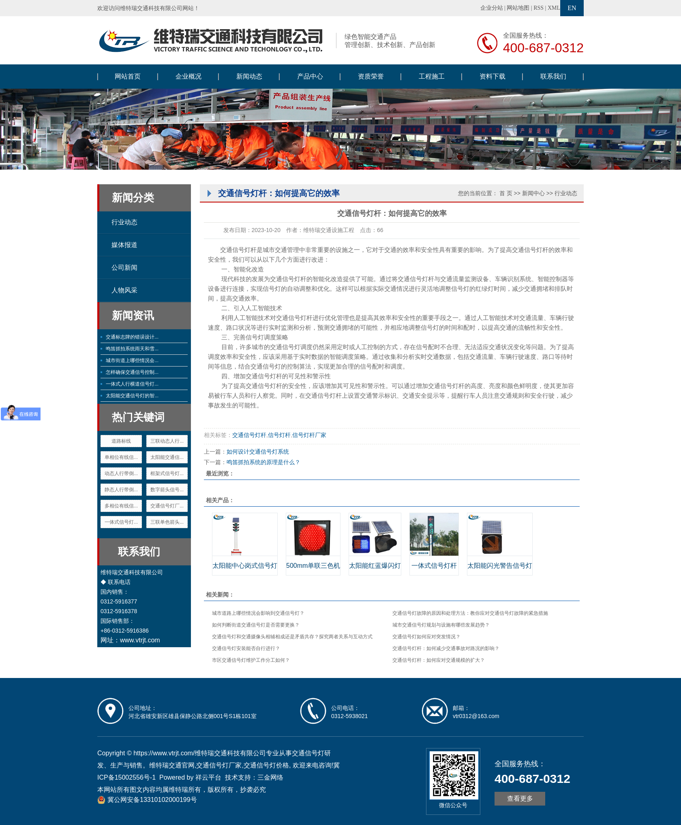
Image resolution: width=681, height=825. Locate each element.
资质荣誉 (371, 76)
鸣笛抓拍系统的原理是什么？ (263, 462)
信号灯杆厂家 (309, 435)
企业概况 (188, 76)
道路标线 (121, 441)
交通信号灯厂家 (219, 765)
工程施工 (432, 76)
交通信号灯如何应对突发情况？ (426, 637)
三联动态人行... (167, 441)
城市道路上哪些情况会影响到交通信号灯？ (258, 613)
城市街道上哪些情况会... (132, 360)
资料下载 (492, 76)
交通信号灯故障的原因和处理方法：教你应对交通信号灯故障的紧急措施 (470, 613)
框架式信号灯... (167, 473)
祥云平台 (208, 777)
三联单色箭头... (167, 522)
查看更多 (520, 798)
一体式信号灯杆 (434, 565)
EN (572, 7)
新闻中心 (533, 193)
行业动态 (124, 222)
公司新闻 (124, 267)
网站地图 (518, 8)
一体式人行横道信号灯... (132, 384)
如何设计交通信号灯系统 (258, 451)
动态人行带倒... (121, 473)
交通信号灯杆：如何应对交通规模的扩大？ (438, 660)
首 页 (505, 193)
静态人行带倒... (121, 489)
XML (554, 8)
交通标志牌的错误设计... (132, 337)
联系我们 (553, 76)
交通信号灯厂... (167, 506)
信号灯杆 (279, 435)
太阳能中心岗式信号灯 (244, 565)
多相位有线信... (121, 506)
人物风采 (124, 290)
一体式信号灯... (121, 522)
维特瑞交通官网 (172, 765)
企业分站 (491, 8)
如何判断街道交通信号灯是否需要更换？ (256, 625)
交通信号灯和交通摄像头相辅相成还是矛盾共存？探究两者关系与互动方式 (292, 637)
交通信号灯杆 (288, 278)
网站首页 (128, 76)
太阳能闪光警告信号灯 (499, 565)
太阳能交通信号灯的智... (132, 396)
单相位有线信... (121, 457)
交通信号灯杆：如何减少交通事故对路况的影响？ (445, 648)
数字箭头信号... (167, 489)
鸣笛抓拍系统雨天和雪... (132, 349)
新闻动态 (249, 76)
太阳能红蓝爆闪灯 (375, 565)
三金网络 (270, 777)
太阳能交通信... (167, 457)
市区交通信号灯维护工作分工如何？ (251, 660)
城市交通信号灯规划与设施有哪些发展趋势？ (441, 625)
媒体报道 (124, 244)
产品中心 (310, 76)
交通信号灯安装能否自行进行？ (246, 648)
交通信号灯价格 (266, 765)
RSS (538, 8)
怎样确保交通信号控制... (132, 372)
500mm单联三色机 (313, 565)
